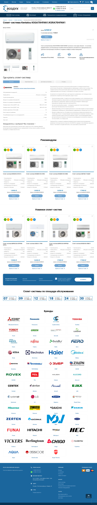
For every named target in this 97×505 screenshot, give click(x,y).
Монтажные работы (63, 494)
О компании (46, 2)
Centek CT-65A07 (85, 174)
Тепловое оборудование (64, 487)
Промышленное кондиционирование (66, 485)
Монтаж (14, 2)
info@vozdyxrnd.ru (37, 492)
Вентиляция (61, 484)
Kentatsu (8, 27)
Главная (5, 20)
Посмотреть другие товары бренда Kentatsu (24, 88)
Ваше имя (25, 278)
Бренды (29, 2)
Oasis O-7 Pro (38, 243)
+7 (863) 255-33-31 (60, 7)
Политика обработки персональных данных (13, 470)
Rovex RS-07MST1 (86, 243)
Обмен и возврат (62, 475)
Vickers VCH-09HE (63, 174)
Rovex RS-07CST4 (16, 174)
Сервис (21, 2)
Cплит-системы (18, 20)
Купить (46, 36)
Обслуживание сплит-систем (65, 496)
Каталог (6, 2)
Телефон (41, 278)
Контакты (54, 2)
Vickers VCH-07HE (40, 174)
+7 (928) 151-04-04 (60, 8)
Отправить (83, 279)
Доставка (36, 2)
